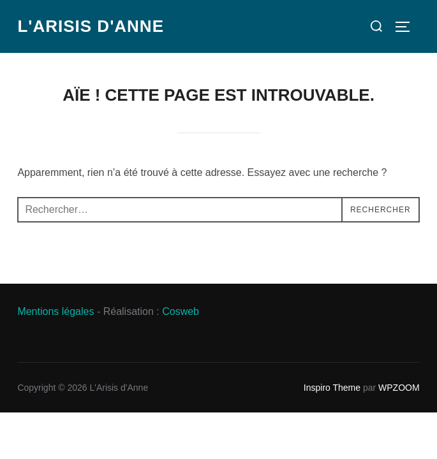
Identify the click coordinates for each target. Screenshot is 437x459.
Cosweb (180, 311)
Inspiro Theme (332, 387)
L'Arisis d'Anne (90, 26)
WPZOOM (399, 387)
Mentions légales (55, 311)
